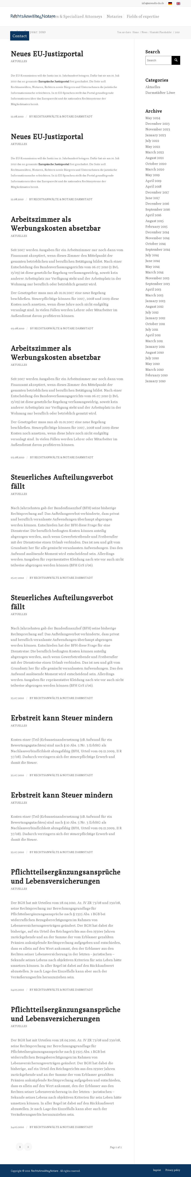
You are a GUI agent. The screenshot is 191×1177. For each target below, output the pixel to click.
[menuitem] (153, 3)
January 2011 (155, 347)
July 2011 (151, 329)
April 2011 (153, 335)
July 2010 (152, 358)
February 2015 (156, 226)
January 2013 (155, 301)
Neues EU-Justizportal (47, 54)
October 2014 (155, 244)
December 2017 (157, 192)
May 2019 (152, 175)
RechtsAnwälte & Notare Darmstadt (62, 116)
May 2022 (152, 147)
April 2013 (153, 289)
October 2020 (155, 164)
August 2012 (154, 306)
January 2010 (155, 381)
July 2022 (152, 141)
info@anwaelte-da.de (153, 3)
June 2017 (152, 198)
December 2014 (157, 232)
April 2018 (153, 186)
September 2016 (157, 209)
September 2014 (157, 249)
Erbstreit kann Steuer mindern (62, 718)
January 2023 (155, 135)
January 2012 (155, 318)
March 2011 (154, 341)
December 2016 (157, 204)
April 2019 (153, 181)
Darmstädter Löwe (160, 93)
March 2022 (154, 152)
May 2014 (152, 267)
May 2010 (152, 364)
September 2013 (157, 284)
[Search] (162, 60)
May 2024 (152, 118)
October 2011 (155, 324)
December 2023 (157, 124)
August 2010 (154, 352)
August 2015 (154, 221)
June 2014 (152, 261)
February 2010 (156, 375)
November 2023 (157, 129)
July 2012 (152, 312)
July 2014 (152, 255)
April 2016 (153, 215)
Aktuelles (19, 61)
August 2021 (154, 158)
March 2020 (154, 169)
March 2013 (154, 295)
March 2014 (154, 272)
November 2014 (157, 238)
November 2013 (157, 278)
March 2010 (154, 369)
